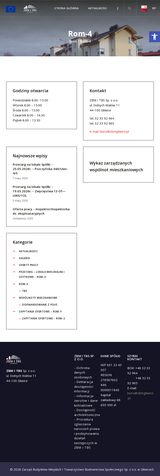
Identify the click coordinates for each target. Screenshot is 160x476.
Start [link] (73, 41)
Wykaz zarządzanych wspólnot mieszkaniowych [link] (116, 166)
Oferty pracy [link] (28, 265)
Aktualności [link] (28, 251)
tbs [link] (24, 291)
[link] (154, 36)
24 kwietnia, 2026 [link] (23, 218)
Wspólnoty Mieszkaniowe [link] (38, 298)
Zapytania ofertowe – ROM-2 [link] (43, 318)
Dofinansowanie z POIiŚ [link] (40, 304)
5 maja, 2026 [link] (20, 200)
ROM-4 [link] (23, 284)
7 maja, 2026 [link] (20, 178)
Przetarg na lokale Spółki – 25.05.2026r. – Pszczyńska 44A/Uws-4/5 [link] (40, 168)
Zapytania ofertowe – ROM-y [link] (40, 311)
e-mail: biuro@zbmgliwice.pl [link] (109, 131)
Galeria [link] (24, 258)
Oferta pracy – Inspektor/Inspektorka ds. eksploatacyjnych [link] (41, 211)
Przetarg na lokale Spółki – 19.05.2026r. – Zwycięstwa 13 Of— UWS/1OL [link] (39, 191)
